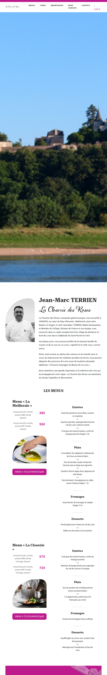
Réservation (57, 5)
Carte (43, 5)
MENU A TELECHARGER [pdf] (29, 472)
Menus (32, 5)
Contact (86, 5)
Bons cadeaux (72, 6)
